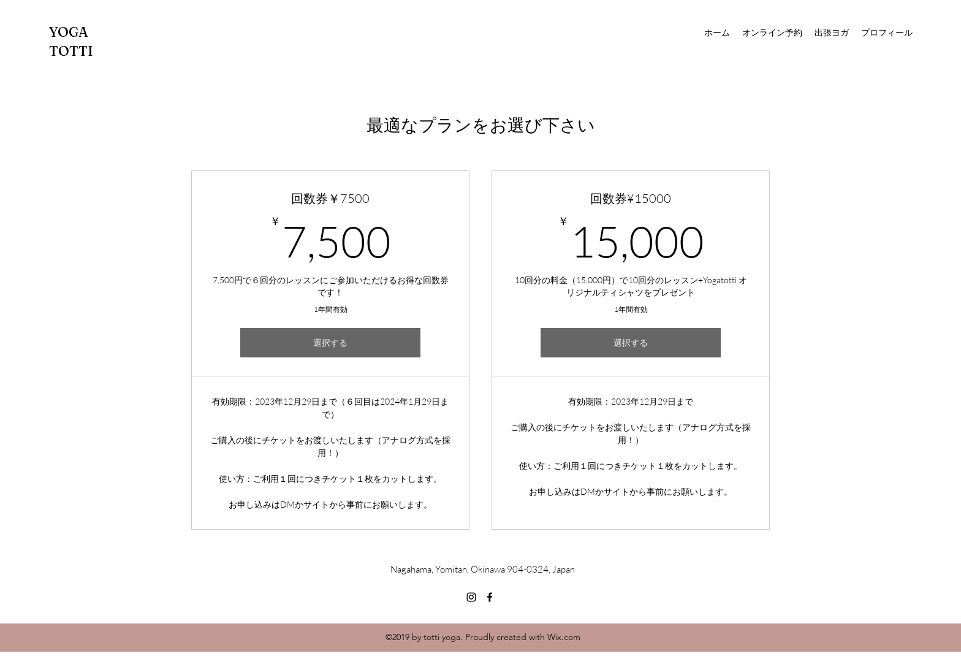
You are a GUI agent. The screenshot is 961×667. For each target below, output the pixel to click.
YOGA (68, 31)
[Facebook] (490, 597)
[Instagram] (471, 597)
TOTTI (71, 50)
